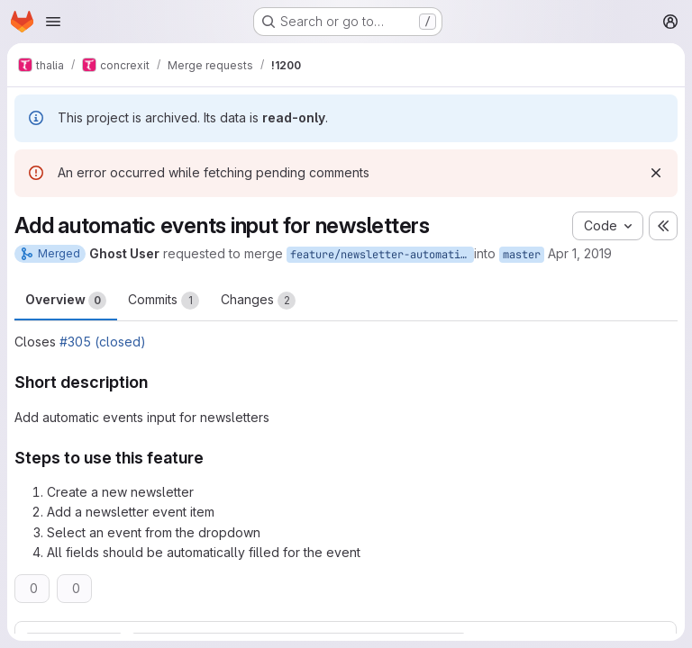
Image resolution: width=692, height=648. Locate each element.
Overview (65, 301)
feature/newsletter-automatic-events (382, 255)
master (522, 255)
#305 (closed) (102, 341)
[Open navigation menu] (53, 21)
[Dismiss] (656, 173)
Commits (163, 301)
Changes (258, 301)
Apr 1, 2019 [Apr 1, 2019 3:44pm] (580, 253)
